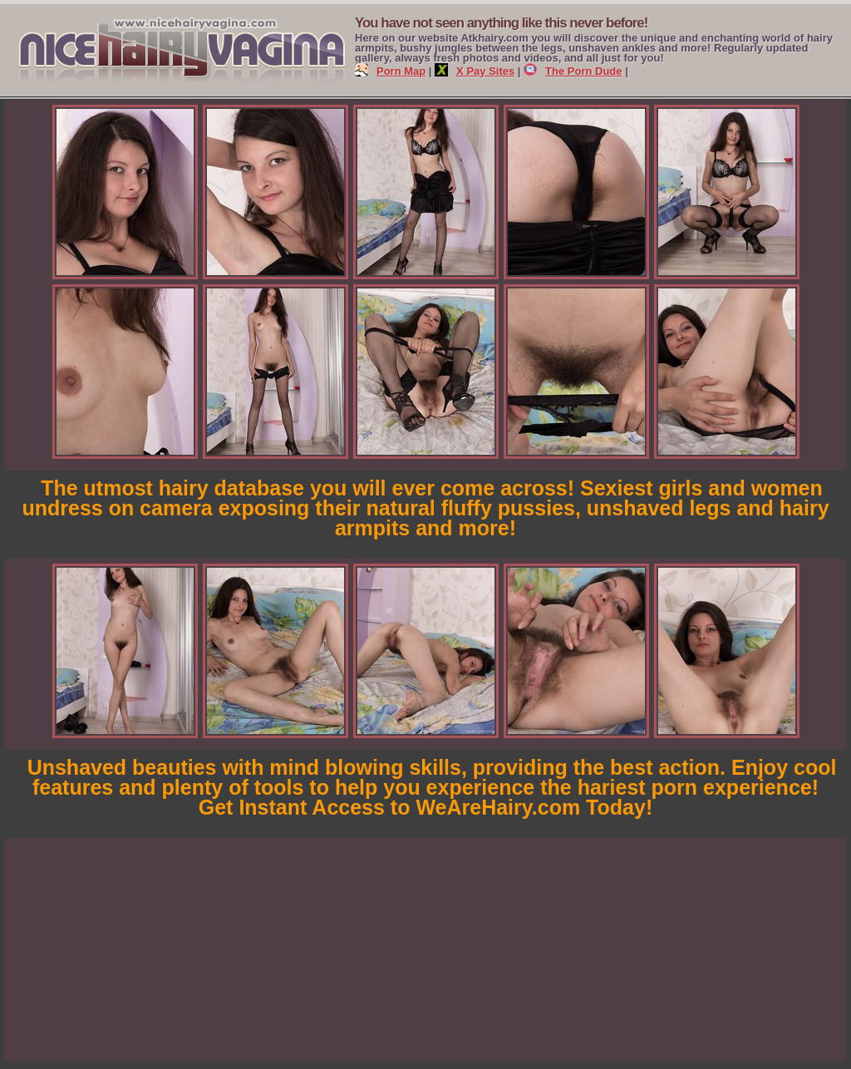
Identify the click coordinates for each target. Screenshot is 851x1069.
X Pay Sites (474, 71)
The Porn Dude (573, 71)
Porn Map (390, 71)
